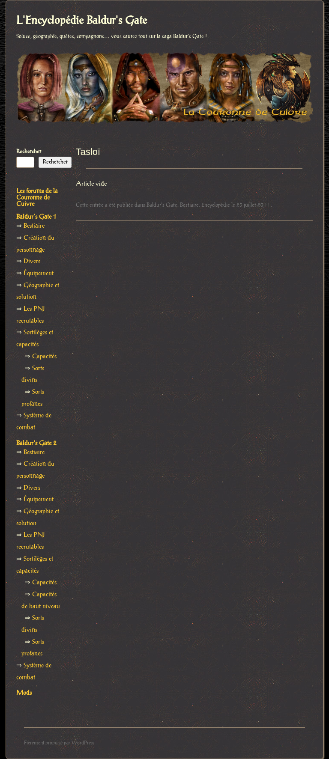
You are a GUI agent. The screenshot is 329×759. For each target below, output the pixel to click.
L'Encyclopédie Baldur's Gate (81, 21)
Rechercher (28, 151)
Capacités (44, 357)
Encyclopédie (215, 205)
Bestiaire (189, 205)
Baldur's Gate (162, 205)
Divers (32, 262)
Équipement (39, 274)
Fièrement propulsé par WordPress (59, 743)
